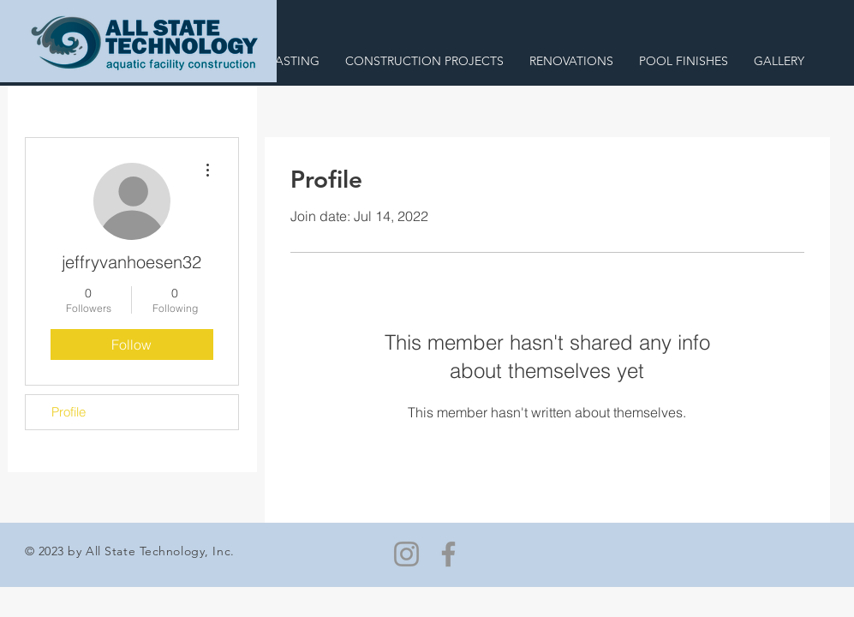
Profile (68, 412)
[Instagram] (406, 554)
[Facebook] (448, 554)
